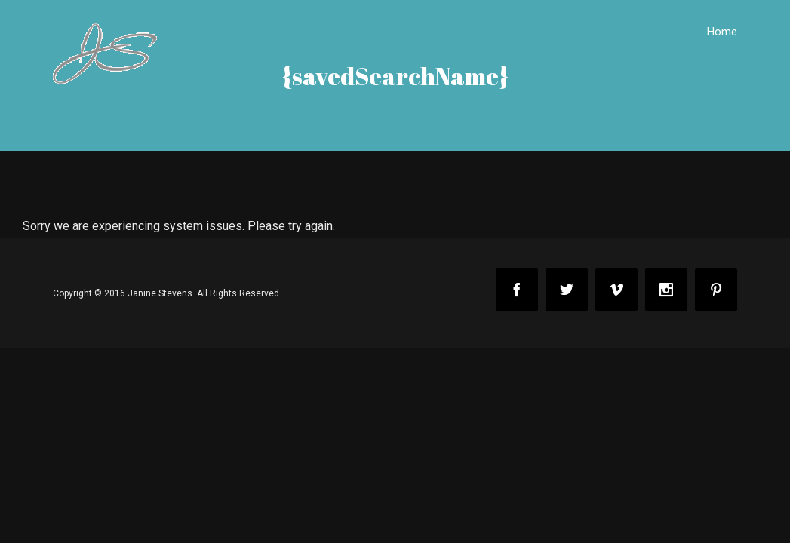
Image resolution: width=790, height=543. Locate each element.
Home (722, 31)
